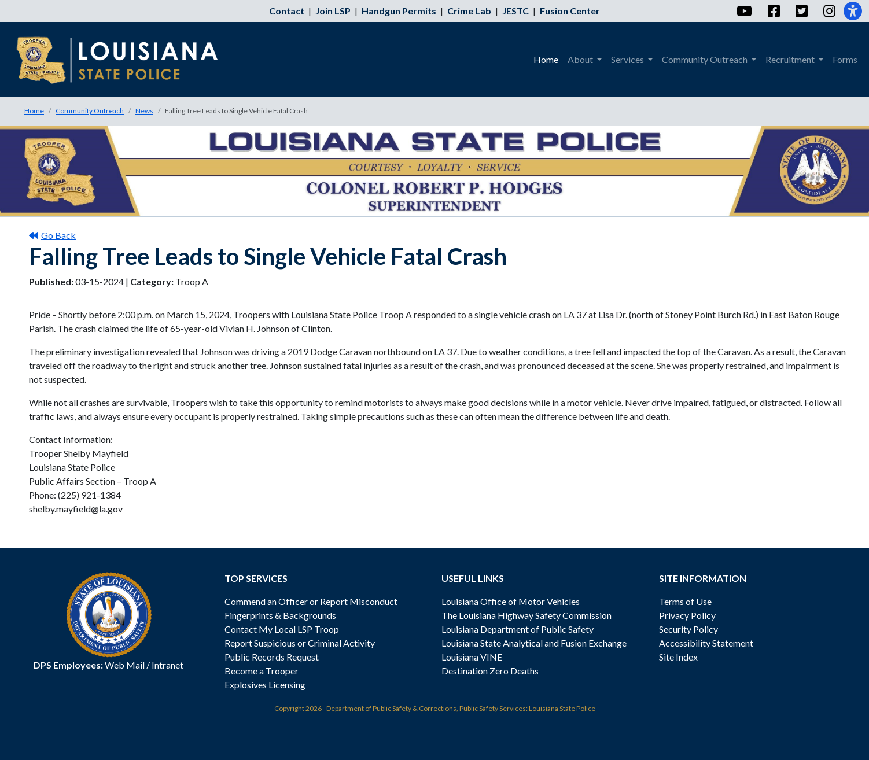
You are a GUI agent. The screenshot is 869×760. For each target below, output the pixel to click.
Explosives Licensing (264, 684)
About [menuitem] (581, 59)
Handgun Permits (399, 10)
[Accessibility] (853, 11)
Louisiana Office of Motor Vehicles (510, 601)
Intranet (167, 664)
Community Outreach (90, 110)
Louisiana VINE (471, 656)
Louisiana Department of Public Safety (517, 629)
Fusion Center (570, 10)
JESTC (515, 10)
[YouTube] (743, 11)
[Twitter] (801, 11)
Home (34, 110)
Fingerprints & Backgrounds (280, 615)
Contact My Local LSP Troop (281, 629)
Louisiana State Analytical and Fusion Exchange (534, 642)
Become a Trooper (261, 670)
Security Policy (688, 629)
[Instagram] (829, 11)
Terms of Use (685, 601)
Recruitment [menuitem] (790, 59)
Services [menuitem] (628, 59)
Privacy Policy (687, 615)
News (144, 110)
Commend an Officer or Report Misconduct (310, 601)
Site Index (678, 656)
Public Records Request (271, 656)
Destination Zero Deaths (490, 670)
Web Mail (125, 664)
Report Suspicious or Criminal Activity (299, 642)
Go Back (52, 235)
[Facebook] (773, 11)
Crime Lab (469, 10)
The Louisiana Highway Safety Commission (526, 615)
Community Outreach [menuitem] (705, 59)
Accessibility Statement (706, 642)
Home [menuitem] (545, 59)
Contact (286, 10)
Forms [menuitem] (845, 59)
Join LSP (333, 10)
